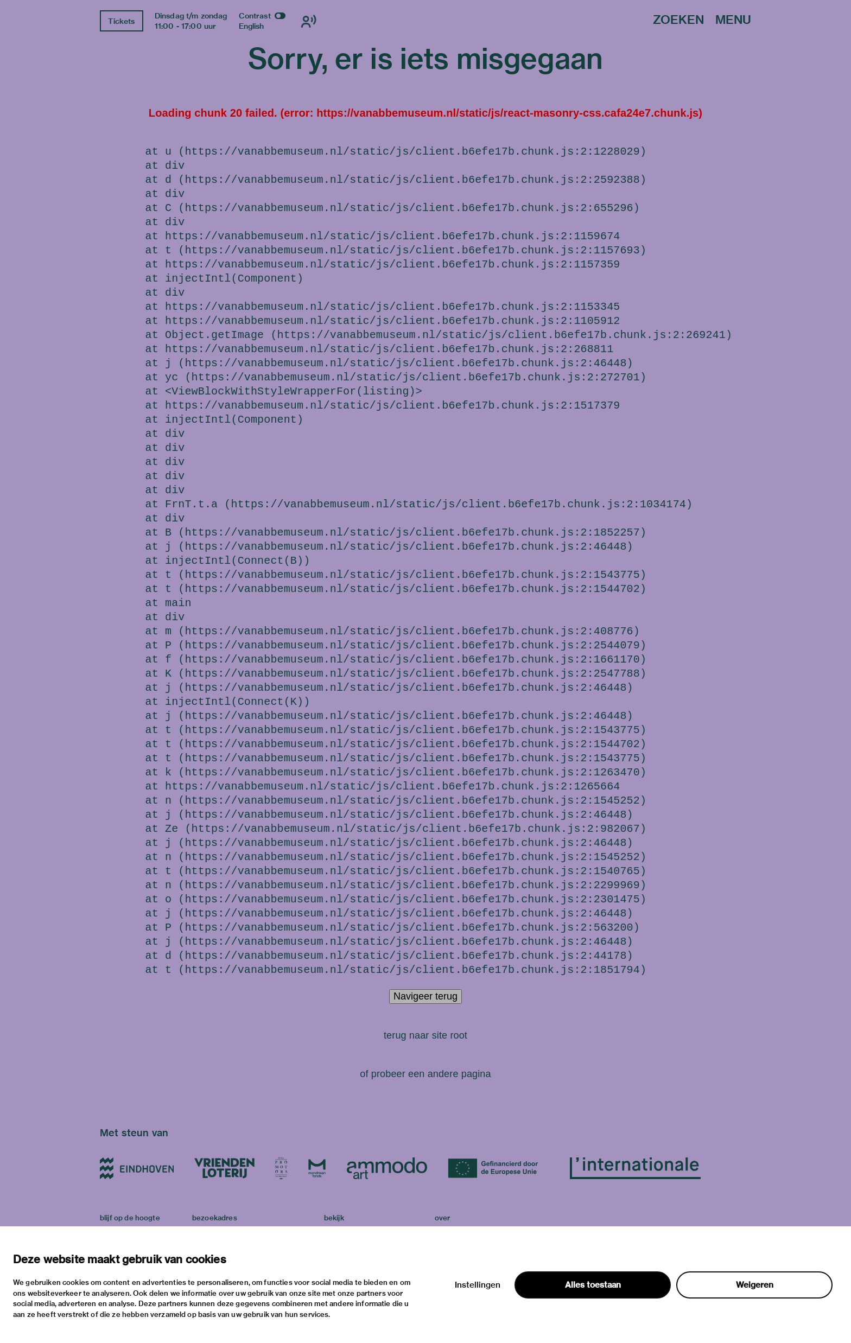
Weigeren (754, 1285)
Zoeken (678, 20)
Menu (733, 20)
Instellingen (477, 1285)
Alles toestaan (593, 1285)
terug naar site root (425, 1035)
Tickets (121, 21)
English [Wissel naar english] (251, 26)
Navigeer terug (425, 996)
